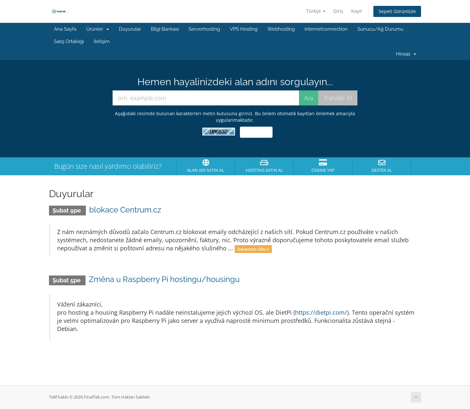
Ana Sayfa (65, 29)
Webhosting (281, 29)
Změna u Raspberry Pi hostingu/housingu (164, 279)
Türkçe (315, 11)
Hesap (406, 54)
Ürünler (97, 29)
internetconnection (326, 29)
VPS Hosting (244, 29)
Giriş (338, 11)
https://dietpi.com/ (321, 312)
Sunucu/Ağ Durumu (380, 29)
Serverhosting (204, 29)
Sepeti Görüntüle (397, 11)
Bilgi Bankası (165, 29)
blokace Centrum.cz (125, 209)
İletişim (102, 41)
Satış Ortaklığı (69, 41)
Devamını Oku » (253, 249)
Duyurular (130, 29)
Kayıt (356, 11)
